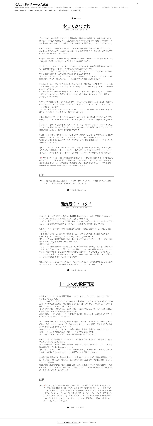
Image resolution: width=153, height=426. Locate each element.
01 (40, 181)
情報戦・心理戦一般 (20, 10)
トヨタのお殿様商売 (76, 283)
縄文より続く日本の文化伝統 (31, 4)
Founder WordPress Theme (68, 422)
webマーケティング (50, 10)
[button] (78, 130)
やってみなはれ (76, 26)
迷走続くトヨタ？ (76, 203)
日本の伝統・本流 (64, 10)
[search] (138, 4)
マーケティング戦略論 (34, 10)
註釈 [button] (41, 175)
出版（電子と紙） (76, 10)
